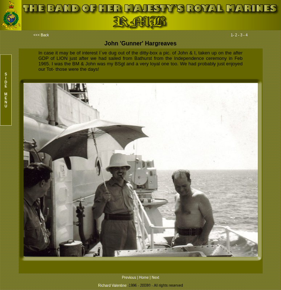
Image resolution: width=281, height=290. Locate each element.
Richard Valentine (112, 285)
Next (155, 277)
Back (44, 35)
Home (144, 277)
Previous (129, 277)
